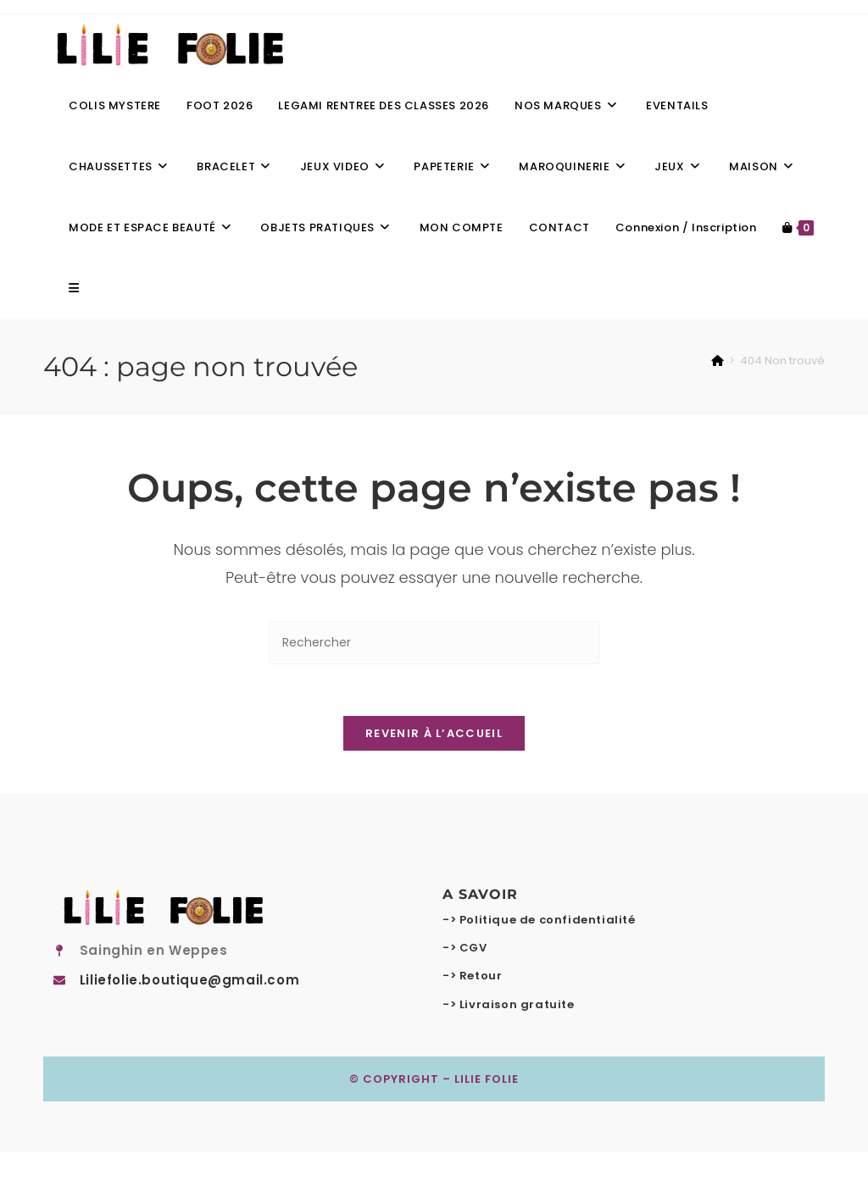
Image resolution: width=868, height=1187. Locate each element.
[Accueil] (717, 360)
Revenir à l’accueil (434, 733)
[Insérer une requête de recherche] (434, 642)
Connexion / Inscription (686, 227)
